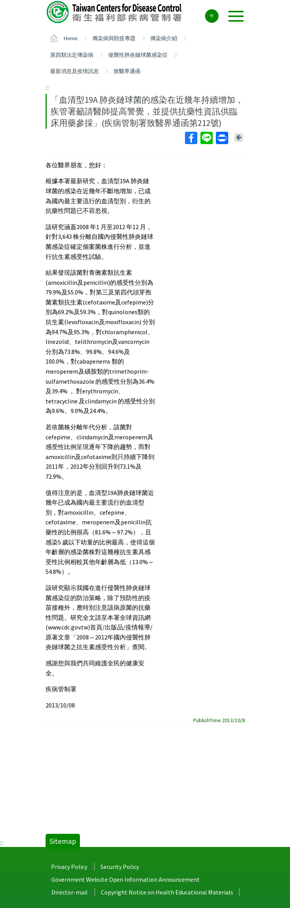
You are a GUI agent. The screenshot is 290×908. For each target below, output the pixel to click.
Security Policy (119, 867)
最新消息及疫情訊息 (74, 71)
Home (71, 38)
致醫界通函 (127, 71)
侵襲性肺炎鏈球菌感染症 (138, 54)
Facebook (190, 138)
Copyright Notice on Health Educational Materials (167, 892)
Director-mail (69, 892)
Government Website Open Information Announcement (125, 879)
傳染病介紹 (163, 38)
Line (206, 138)
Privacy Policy (69, 867)
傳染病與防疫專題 (114, 38)
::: (47, 87)
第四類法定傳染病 (71, 54)
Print (221, 138)
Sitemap (62, 841)
